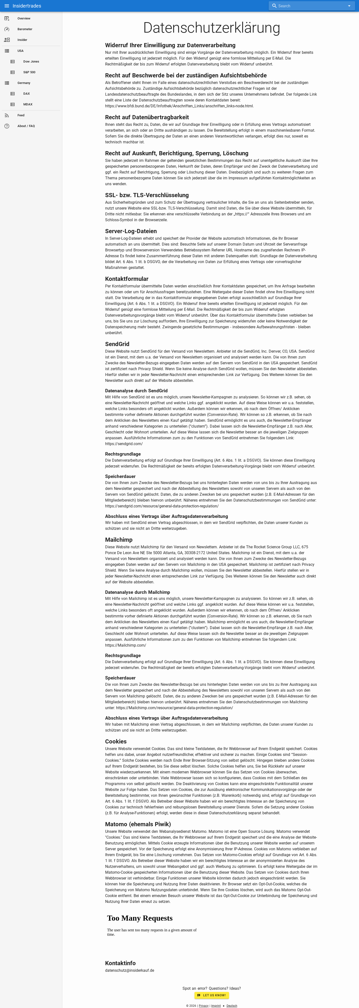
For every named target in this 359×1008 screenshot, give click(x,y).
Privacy (204, 1006)
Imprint (216, 1006)
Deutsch (232, 1006)
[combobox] (312, 5)
